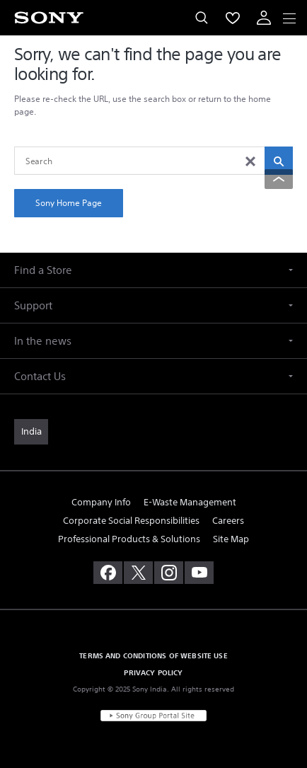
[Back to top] (279, 179)
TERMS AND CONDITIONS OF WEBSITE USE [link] (153, 655)
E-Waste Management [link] (190, 502)
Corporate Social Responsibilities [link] (131, 521)
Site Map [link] (231, 539)
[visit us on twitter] (138, 572)
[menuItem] (232, 17)
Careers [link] (228, 521)
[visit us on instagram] (168, 572)
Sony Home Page (68, 203)
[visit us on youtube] (199, 572)
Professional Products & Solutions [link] (129, 539)
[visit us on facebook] (107, 572)
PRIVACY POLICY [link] (153, 672)
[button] (153, 270)
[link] (31, 432)
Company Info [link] (101, 502)
